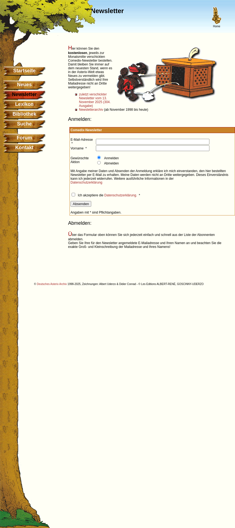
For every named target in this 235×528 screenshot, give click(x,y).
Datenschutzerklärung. (120, 195)
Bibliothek (24, 114)
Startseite (24, 70)
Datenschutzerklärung (86, 182)
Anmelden (111, 158)
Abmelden (111, 163)
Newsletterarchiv (91, 110)
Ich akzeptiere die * (108, 195)
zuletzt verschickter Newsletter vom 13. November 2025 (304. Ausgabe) (95, 100)
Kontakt (24, 147)
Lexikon (24, 104)
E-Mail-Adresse (82, 140)
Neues (24, 84)
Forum (24, 137)
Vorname (77, 148)
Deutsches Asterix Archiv (52, 284)
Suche (24, 124)
